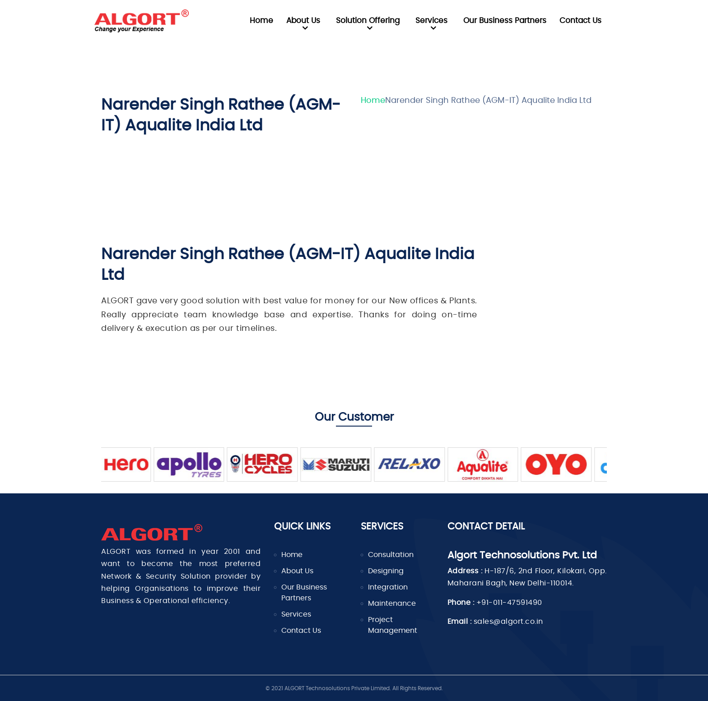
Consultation (391, 554)
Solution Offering (368, 20)
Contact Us (580, 20)
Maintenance (392, 603)
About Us (303, 20)
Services (431, 20)
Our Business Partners (504, 20)
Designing (386, 571)
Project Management (392, 625)
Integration (388, 587)
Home (261, 20)
